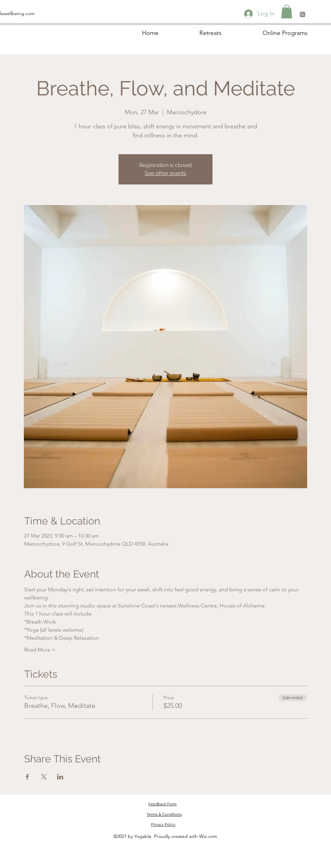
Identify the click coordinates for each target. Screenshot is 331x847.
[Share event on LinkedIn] (60, 776)
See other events (165, 173)
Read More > (39, 649)
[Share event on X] (44, 776)
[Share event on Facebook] (27, 776)
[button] (286, 11)
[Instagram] (302, 14)
